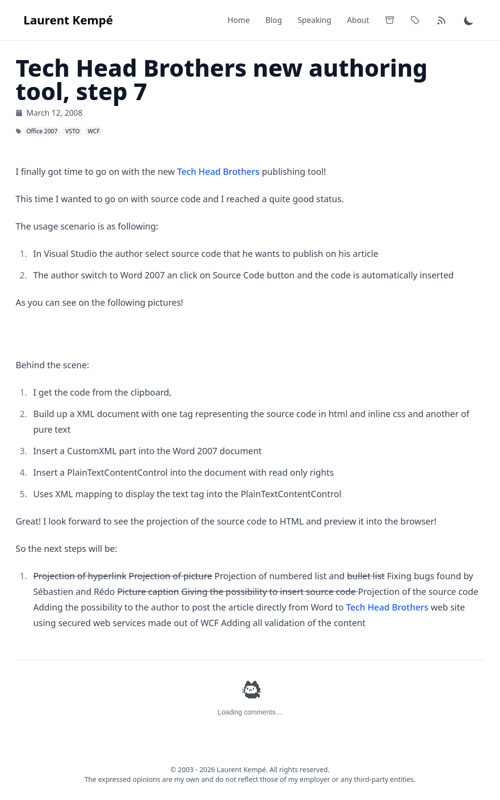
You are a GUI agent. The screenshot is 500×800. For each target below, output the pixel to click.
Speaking (315, 20)
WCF (93, 131)
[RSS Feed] (441, 20)
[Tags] (415, 20)
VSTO (72, 131)
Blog (273, 20)
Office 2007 (42, 131)
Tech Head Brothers (218, 171)
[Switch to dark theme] (469, 20)
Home (239, 20)
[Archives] (389, 20)
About (358, 20)
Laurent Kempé (68, 20)
